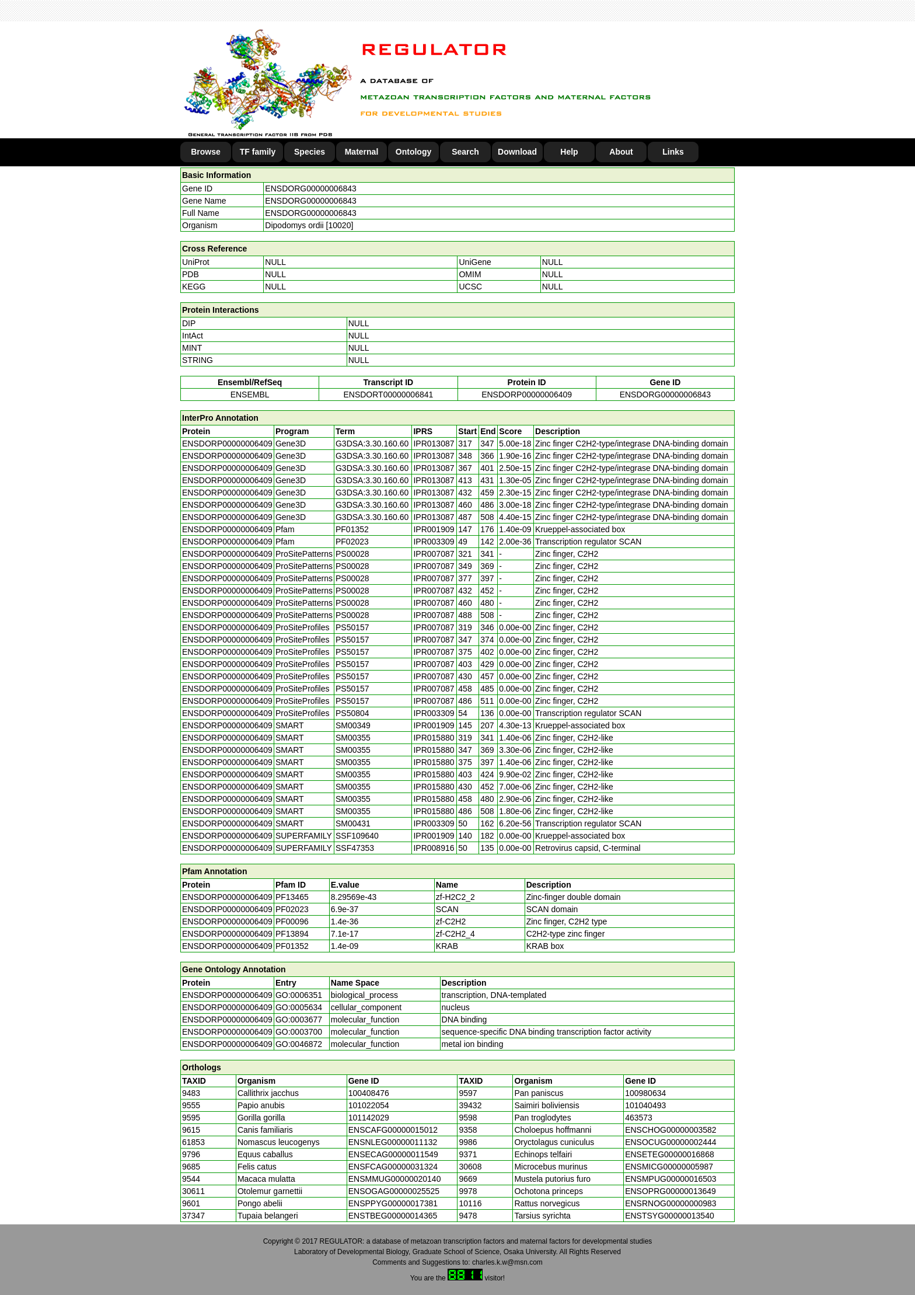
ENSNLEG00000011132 (393, 1142)
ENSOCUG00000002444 (670, 1142)
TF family (257, 151)
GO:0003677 (298, 1019)
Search (465, 151)
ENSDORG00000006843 (310, 188)
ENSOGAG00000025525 (393, 1191)
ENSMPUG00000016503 (670, 1179)
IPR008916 (433, 848)
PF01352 (292, 946)
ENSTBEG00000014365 (393, 1215)
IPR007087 (433, 554)
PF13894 (292, 933)
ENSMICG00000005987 (669, 1166)
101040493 (645, 1105)
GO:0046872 (298, 1044)
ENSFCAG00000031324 (393, 1166)
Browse (206, 151)
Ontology (413, 151)
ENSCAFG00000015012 (393, 1130)
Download (517, 151)
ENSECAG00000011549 (393, 1154)
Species (309, 151)
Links (673, 151)
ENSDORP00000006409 (526, 394)
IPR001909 (433, 529)
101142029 (368, 1117)
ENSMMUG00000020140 (394, 1179)
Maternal (362, 151)
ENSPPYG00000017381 (393, 1203)
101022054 (368, 1105)
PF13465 (292, 897)
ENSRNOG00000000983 (670, 1203)
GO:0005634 (298, 1007)
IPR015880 (433, 737)
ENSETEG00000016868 (669, 1154)
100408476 (368, 1093)
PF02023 (292, 909)
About (621, 151)
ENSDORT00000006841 (388, 394)
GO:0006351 (298, 995)
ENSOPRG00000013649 (670, 1191)
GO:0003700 (298, 1031)
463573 (638, 1117)
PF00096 (292, 921)
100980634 (645, 1093)
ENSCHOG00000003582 (670, 1130)
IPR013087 (433, 443)
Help (569, 151)
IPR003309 (433, 541)
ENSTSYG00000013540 (669, 1215)
